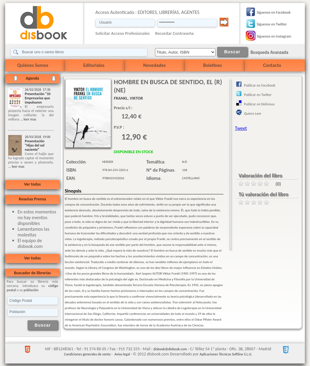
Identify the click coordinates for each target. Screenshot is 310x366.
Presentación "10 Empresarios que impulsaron (38, 98)
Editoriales (93, 65)
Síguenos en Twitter (272, 24)
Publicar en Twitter (258, 95)
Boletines (212, 65)
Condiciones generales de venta (87, 354)
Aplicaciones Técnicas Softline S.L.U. (226, 354)
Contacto (272, 65)
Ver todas (32, 184)
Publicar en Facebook (259, 85)
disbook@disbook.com (170, 349)
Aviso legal (122, 354)
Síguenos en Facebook (274, 12)
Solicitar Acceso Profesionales (122, 33)
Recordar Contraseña (174, 33)
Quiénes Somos (32, 65)
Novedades (154, 65)
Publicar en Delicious (259, 104)
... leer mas (27, 119)
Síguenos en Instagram (274, 36)
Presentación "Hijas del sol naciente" (35, 145)
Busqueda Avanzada (269, 52)
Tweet (241, 128)
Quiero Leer (252, 113)
